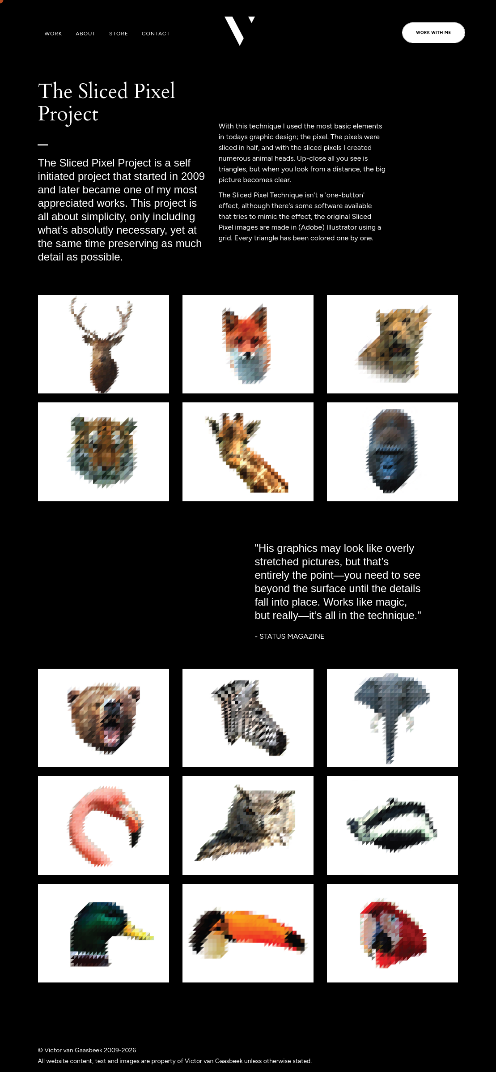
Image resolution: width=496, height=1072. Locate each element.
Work (54, 33)
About (86, 33)
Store (118, 33)
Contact (156, 33)
